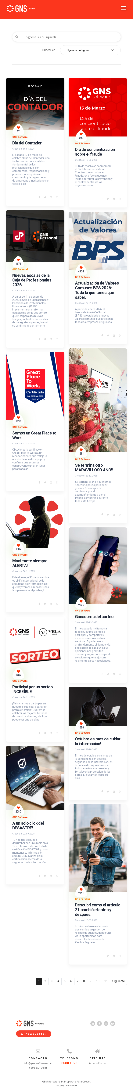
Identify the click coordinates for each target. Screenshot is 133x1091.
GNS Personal (20, 269)
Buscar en (48, 50)
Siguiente (118, 981)
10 (97, 981)
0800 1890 (69, 1063)
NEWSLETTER (32, 1033)
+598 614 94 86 (38, 1067)
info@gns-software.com (38, 1063)
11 (106, 981)
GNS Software (20, 137)
